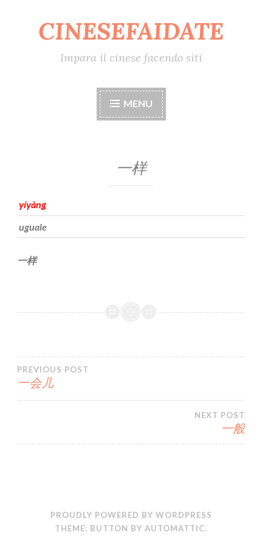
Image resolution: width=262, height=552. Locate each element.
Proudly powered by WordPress (131, 515)
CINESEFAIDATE (131, 31)
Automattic (175, 528)
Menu (138, 103)
